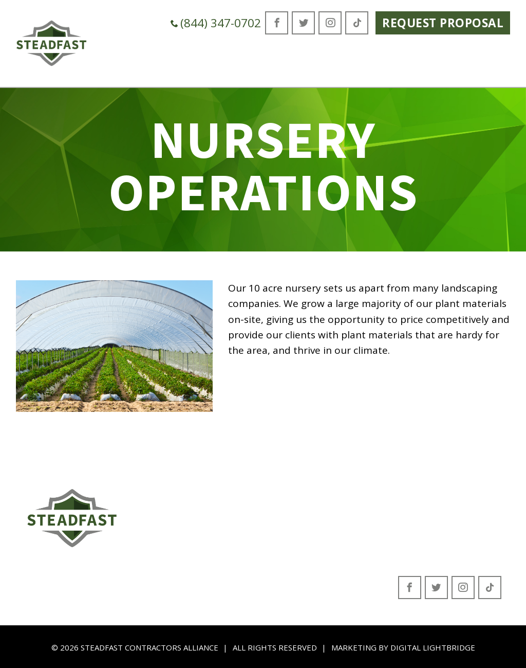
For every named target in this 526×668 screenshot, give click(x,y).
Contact (484, 52)
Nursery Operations (270, 568)
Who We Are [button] (125, 60)
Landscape (251, 521)
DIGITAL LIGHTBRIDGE (432, 647)
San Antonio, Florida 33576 (449, 544)
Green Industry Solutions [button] (235, 60)
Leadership (167, 521)
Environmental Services (278, 505)
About (156, 505)
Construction (255, 537)
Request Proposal (442, 23)
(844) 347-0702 (216, 23)
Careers (428, 52)
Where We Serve (355, 60)
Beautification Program (278, 553)
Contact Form (172, 537)
